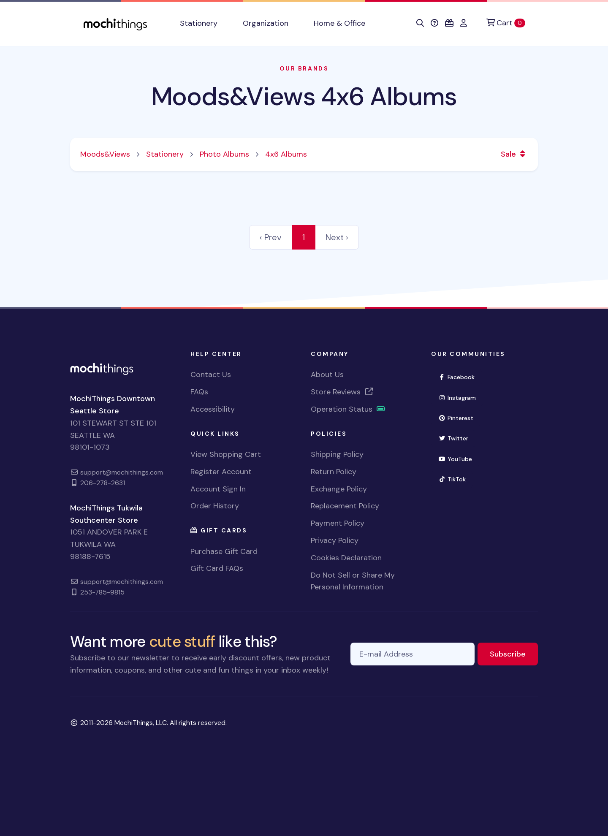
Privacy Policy (334, 540)
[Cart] (506, 23)
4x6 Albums (286, 154)
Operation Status (348, 409)
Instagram (460, 397)
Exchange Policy (339, 489)
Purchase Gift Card (224, 551)
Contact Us (210, 374)
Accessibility (212, 409)
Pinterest (459, 417)
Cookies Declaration (346, 558)
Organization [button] (265, 23)
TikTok (455, 478)
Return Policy (333, 472)
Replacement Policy (345, 506)
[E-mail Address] (412, 654)
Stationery (165, 154)
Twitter (456, 437)
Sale (514, 154)
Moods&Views (105, 154)
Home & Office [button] (339, 23)
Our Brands (304, 68)
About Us (327, 374)
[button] (420, 23)
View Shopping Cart (225, 454)
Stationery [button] (198, 23)
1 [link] (303, 237)
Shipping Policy (337, 454)
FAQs (199, 392)
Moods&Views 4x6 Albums (304, 96)
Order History (214, 506)
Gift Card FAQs (216, 568)
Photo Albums (224, 154)
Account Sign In (218, 489)
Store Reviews (342, 392)
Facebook (460, 376)
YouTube (458, 458)
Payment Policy (337, 523)
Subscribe (514, 653)
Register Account (221, 472)
